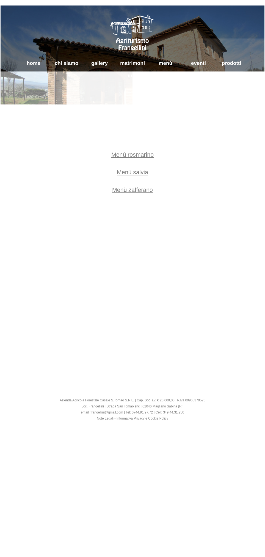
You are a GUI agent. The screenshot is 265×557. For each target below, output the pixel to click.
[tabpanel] (132, 172)
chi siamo (66, 63)
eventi (198, 63)
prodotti (231, 63)
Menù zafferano (132, 190)
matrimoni (132, 63)
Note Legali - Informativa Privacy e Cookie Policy (132, 418)
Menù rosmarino (132, 154)
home (33, 63)
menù (165, 63)
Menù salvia (132, 172)
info (132, 75)
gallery (99, 63)
